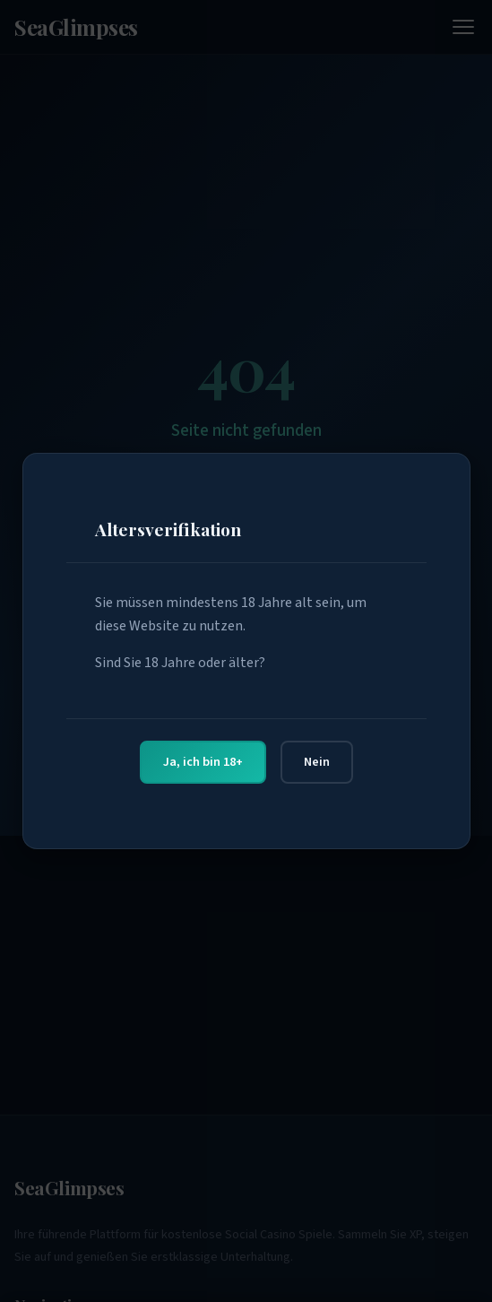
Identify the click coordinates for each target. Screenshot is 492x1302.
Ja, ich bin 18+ (203, 761)
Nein (317, 761)
